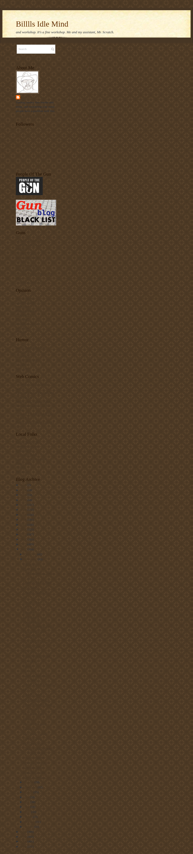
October (29, 782)
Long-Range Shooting (36, 655)
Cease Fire (29, 636)
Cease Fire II (31, 617)
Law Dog (21, 364)
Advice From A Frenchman (39, 684)
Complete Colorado (28, 446)
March (28, 816)
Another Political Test (36, 699)
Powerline (22, 319)
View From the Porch (29, 282)
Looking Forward (34, 646)
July (27, 797)
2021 (23, 504)
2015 (23, 534)
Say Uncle (22, 261)
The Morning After (34, 723)
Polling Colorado (33, 757)
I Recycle (29, 650)
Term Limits (30, 587)
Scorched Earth (32, 738)
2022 (23, 500)
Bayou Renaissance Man (30, 347)
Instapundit (22, 306)
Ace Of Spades (25, 298)
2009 (23, 841)
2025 (23, 484)
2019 (23, 514)
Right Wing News (26, 323)
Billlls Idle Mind (42, 24)
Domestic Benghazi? (35, 762)
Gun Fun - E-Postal (35, 592)
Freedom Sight (25, 450)
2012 (23, 549)
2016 (23, 529)
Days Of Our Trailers (28, 240)
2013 (23, 544)
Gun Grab (29, 612)
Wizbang (21, 331)
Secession (29, 670)
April (27, 811)
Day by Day (23, 351)
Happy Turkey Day (35, 631)
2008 (23, 846)
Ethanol (28, 665)
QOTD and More (33, 713)
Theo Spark (23, 368)
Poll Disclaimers (33, 743)
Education (29, 564)
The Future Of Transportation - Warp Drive (38, 573)
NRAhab (21, 248)
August (29, 792)
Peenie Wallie (24, 463)
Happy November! (34, 777)
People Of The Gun (27, 253)
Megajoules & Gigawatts (31, 458)
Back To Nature (32, 694)
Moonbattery (23, 315)
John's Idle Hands (26, 454)
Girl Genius (23, 355)
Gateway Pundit (25, 302)
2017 (23, 524)
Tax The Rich (31, 602)
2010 (23, 836)
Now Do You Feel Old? (37, 640)
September (31, 787)
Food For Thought (34, 772)
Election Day (31, 728)
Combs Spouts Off (27, 442)
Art (25, 597)
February (30, 821)
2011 (23, 831)
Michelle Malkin (26, 310)
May (27, 806)
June (27, 802)
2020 (23, 509)
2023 (23, 494)
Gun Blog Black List (28, 244)
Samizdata (22, 327)
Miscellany (30, 718)
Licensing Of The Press (37, 582)
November (31, 559)
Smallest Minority (27, 265)
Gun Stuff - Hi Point (35, 733)
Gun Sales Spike (33, 767)
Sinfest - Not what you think (33, 401)
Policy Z (21, 467)
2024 (23, 490)
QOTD (27, 607)
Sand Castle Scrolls (27, 257)
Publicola (21, 471)
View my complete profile (31, 116)
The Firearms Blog (27, 269)
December (30, 554)
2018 (23, 519)
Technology (30, 660)
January (29, 826)
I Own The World (26, 360)
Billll (26, 97)
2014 (23, 539)
